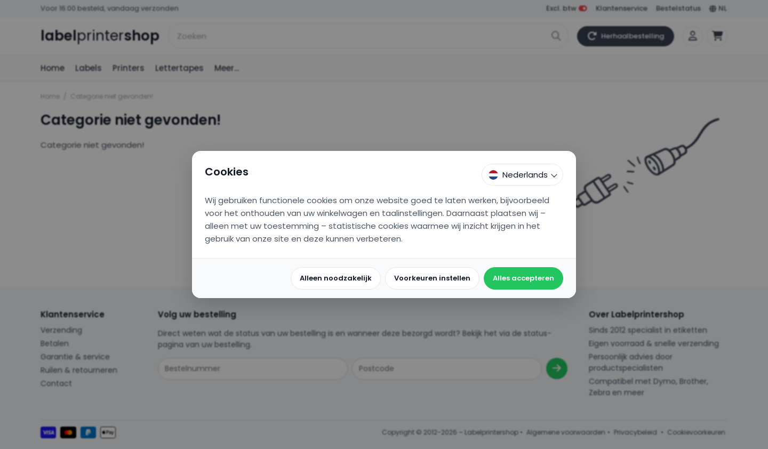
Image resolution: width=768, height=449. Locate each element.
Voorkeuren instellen (432, 278)
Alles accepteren (523, 278)
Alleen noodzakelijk (336, 278)
